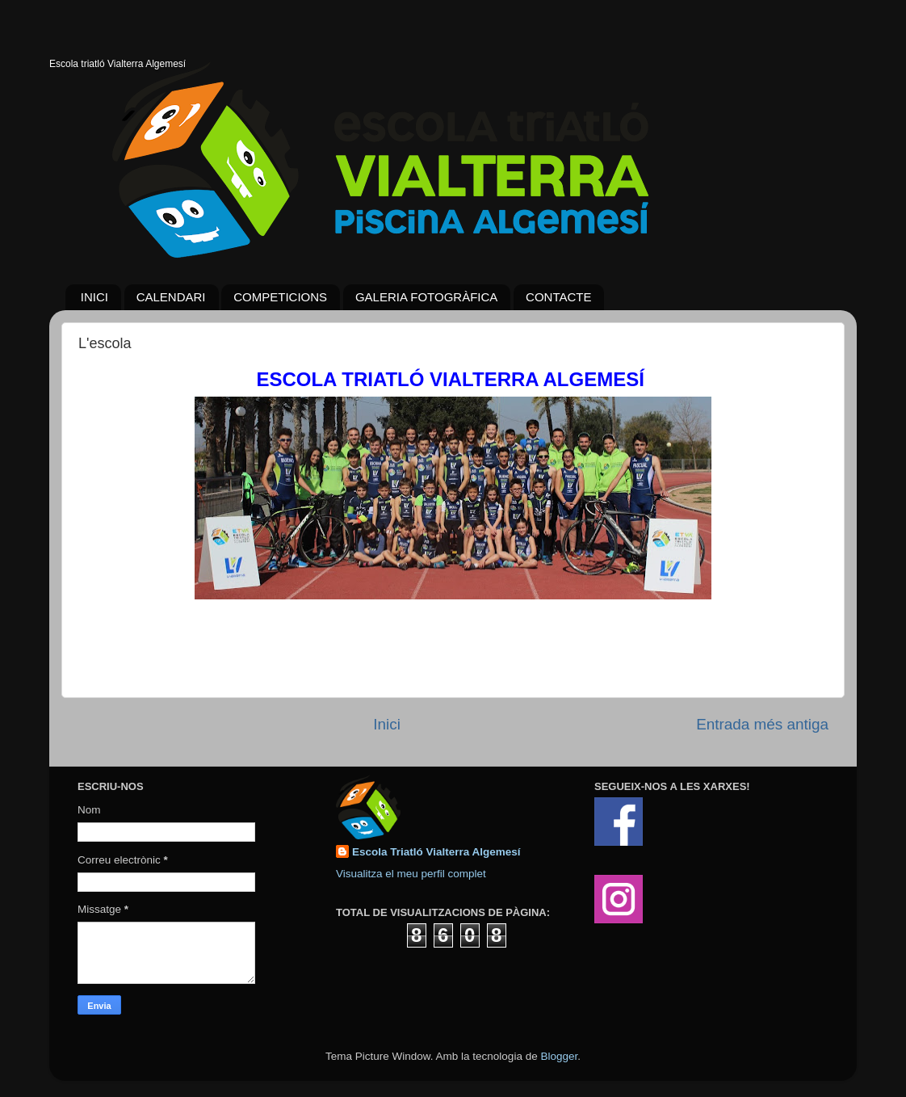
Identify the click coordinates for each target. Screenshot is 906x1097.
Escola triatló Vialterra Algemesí (117, 63)
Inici (387, 724)
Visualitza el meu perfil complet (411, 874)
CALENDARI (171, 297)
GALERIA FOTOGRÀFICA (426, 297)
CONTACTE (558, 297)
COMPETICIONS (280, 297)
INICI (94, 297)
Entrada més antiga (762, 724)
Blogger (558, 1056)
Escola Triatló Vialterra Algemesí (436, 852)
